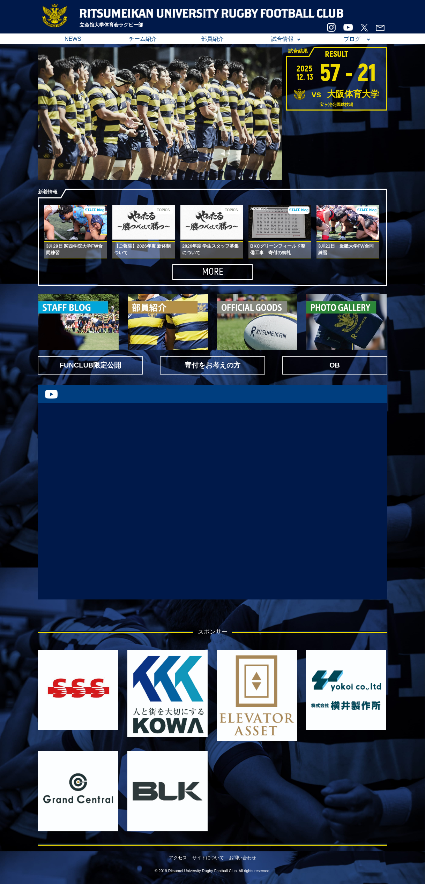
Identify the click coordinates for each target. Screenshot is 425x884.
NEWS (73, 39)
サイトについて (208, 857)
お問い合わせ (242, 857)
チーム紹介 (143, 39)
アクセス (178, 857)
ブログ (352, 39)
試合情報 (282, 39)
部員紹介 (212, 39)
